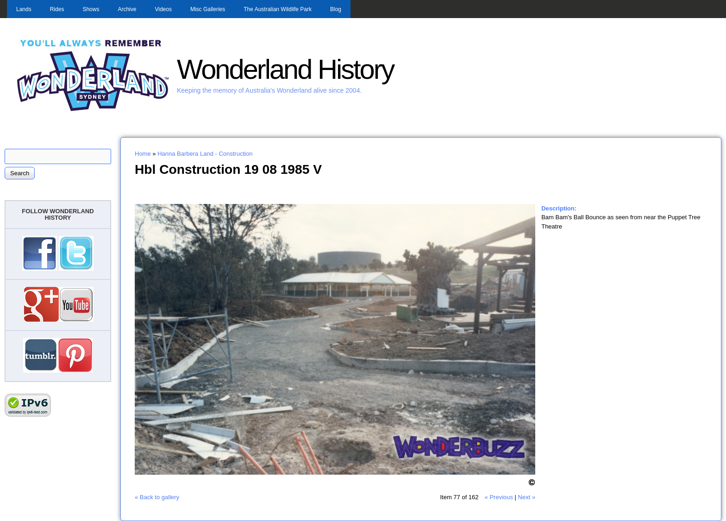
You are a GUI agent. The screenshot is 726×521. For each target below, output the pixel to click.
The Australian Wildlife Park (278, 9)
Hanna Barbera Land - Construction (204, 153)
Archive (127, 9)
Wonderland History (285, 69)
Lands (23, 9)
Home (143, 153)
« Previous (499, 497)
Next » (527, 497)
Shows (90, 9)
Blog (335, 9)
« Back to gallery (157, 497)
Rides (57, 9)
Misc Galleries (207, 9)
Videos (163, 9)
